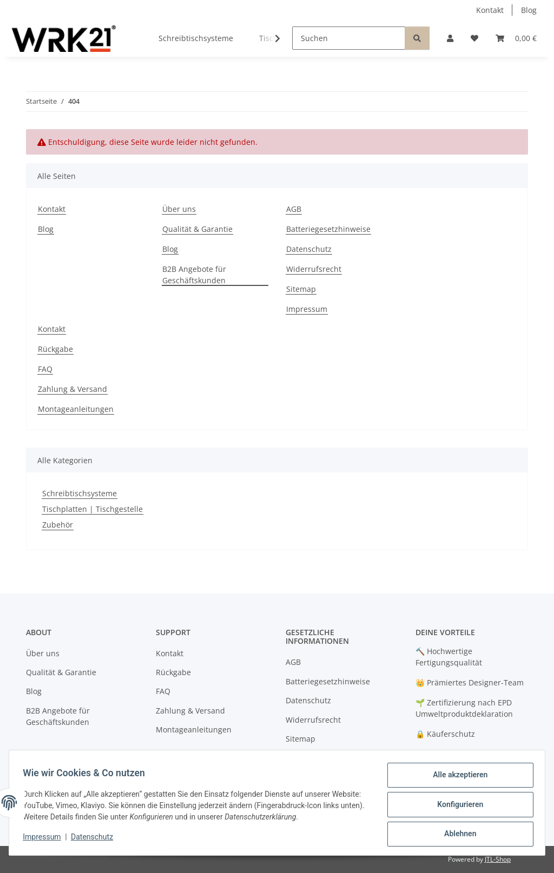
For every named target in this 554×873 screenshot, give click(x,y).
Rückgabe (55, 349)
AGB (293, 209)
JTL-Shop (498, 859)
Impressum (45, 839)
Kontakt (490, 10)
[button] (450, 38)
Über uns (179, 209)
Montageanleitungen (76, 409)
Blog (529, 10)
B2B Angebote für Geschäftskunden (194, 274)
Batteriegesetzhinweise (328, 229)
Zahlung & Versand (72, 389)
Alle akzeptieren (456, 778)
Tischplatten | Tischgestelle (92, 509)
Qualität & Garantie (197, 229)
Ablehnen (456, 834)
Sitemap (301, 289)
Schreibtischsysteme (79, 493)
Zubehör (57, 524)
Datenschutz (96, 839)
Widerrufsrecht (313, 269)
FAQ (45, 369)
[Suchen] (348, 38)
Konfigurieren (456, 806)
